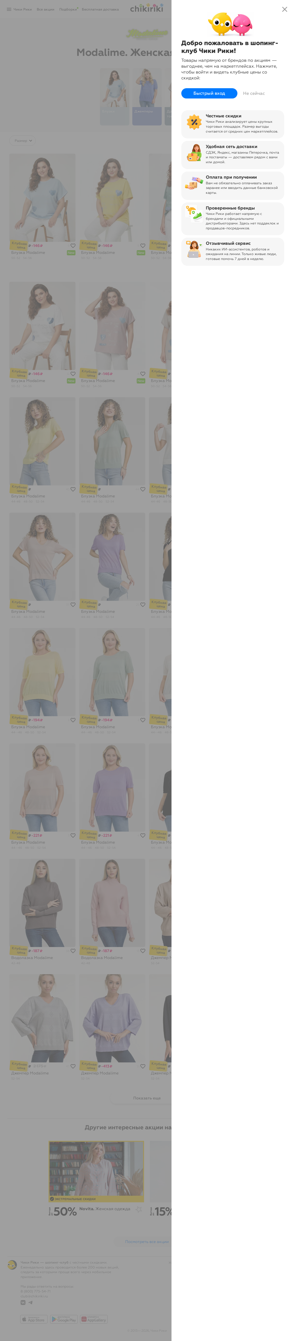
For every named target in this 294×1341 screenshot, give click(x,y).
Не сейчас (254, 93)
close (284, 9)
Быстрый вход (209, 93)
